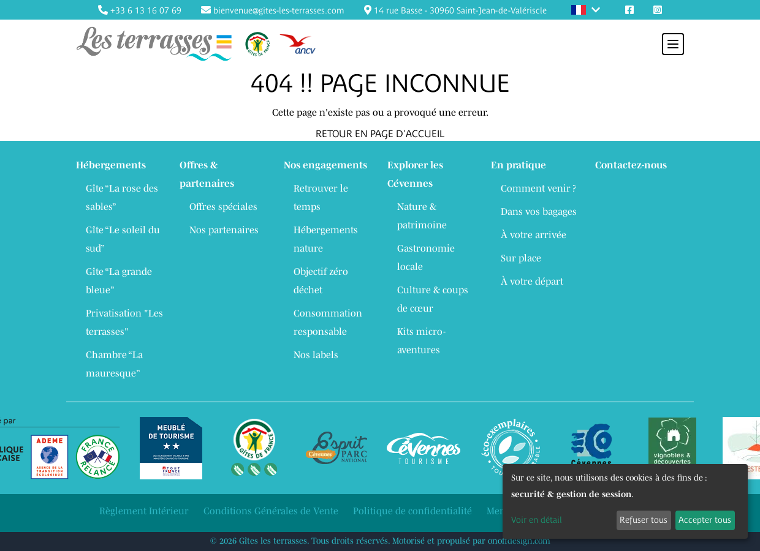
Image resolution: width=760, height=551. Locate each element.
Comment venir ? (538, 187)
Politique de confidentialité (412, 510)
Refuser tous (643, 520)
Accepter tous (704, 520)
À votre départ (532, 281)
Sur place (521, 257)
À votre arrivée (533, 234)
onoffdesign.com (519, 540)
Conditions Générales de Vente (270, 510)
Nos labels (316, 354)
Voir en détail (536, 520)
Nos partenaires (224, 229)
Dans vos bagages (539, 211)
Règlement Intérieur (144, 510)
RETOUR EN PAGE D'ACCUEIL (380, 133)
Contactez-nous (631, 164)
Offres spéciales (223, 206)
